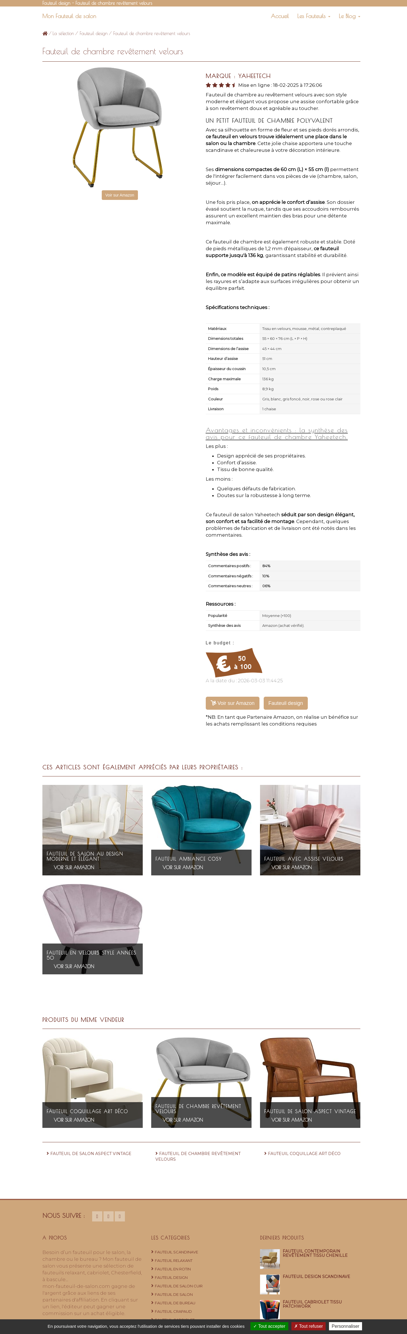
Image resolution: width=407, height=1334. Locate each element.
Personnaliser (346, 1326)
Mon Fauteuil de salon (69, 16)
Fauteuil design (94, 33)
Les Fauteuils (313, 16)
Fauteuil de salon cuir (179, 1286)
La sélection (63, 33)
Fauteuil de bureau (175, 1303)
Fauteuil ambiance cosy (188, 859)
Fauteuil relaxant (173, 1260)
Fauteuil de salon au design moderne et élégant (85, 856)
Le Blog (349, 16)
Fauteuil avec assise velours (303, 859)
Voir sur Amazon (119, 195)
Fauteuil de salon (174, 1294)
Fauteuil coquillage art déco (87, 1111)
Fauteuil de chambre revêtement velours (198, 1109)
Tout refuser (308, 1326)
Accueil (280, 16)
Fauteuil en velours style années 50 (91, 955)
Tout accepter (269, 1326)
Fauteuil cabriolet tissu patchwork (312, 1304)
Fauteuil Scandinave (176, 1252)
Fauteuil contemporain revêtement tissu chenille (315, 1253)
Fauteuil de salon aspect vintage (310, 1111)
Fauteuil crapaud (173, 1311)
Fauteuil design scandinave (316, 1276)
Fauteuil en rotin (173, 1269)
